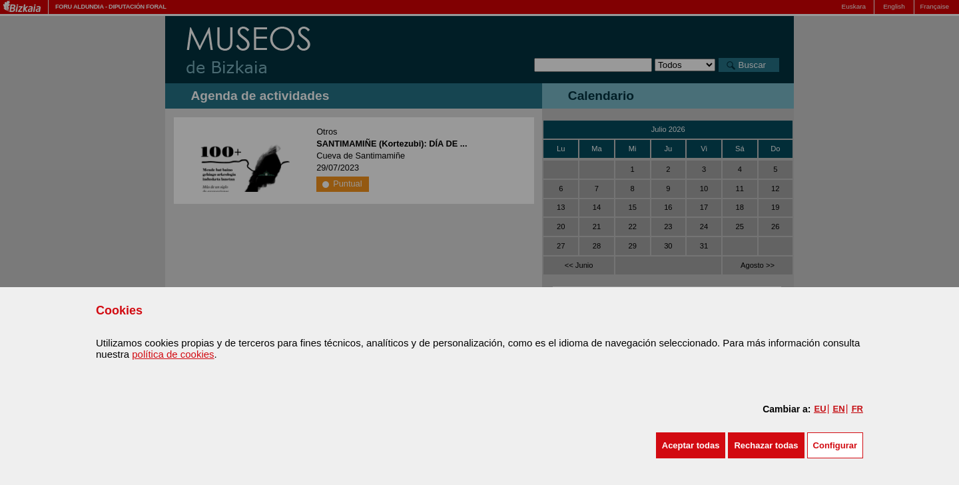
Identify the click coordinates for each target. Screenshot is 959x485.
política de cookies (173, 354)
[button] (691, 445)
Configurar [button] (835, 445)
